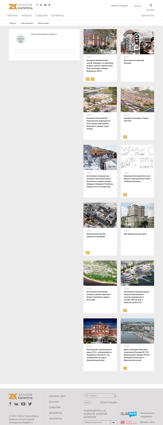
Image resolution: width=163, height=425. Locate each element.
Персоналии (43, 23)
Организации (27, 23)
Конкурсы (57, 16)
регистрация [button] (108, 402)
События (41, 16)
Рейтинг (12, 16)
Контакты (147, 16)
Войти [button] (137, 6)
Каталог (27, 16)
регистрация (119, 6)
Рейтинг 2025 (57, 396)
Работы (13, 23)
